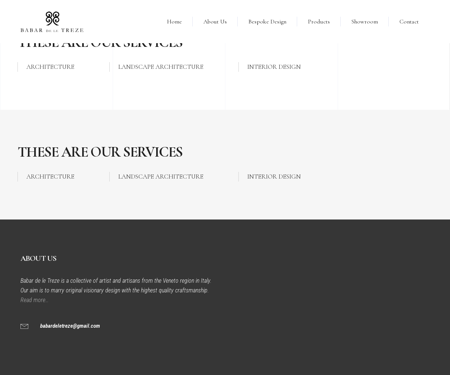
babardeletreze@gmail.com (70, 326)
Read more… (35, 300)
